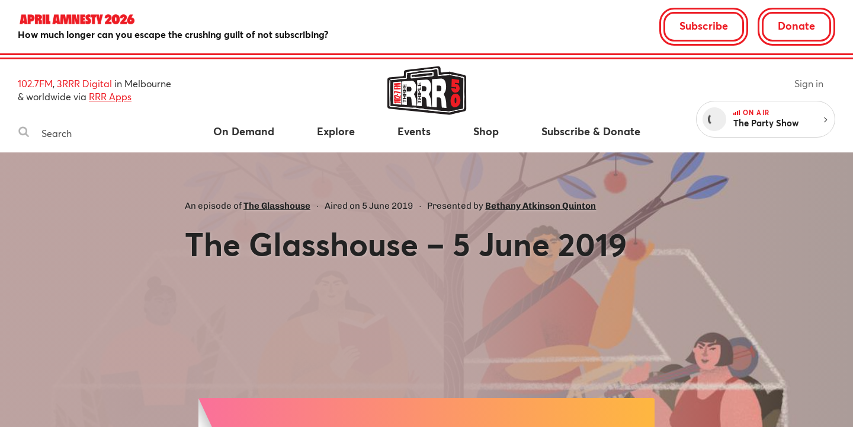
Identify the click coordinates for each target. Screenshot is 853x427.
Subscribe (703, 25)
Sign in (808, 83)
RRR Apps (110, 96)
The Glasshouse (276, 205)
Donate (796, 25)
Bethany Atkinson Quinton (540, 205)
